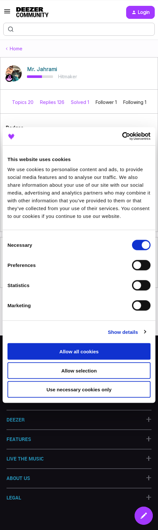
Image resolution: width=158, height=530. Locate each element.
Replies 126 (53, 102)
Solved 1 (80, 102)
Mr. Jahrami (42, 69)
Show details (123, 331)
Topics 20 (23, 102)
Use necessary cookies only (79, 389)
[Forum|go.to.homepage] (32, 12)
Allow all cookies (79, 351)
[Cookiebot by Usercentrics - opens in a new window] (122, 136)
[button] (7, 13)
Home (16, 48)
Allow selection (79, 370)
